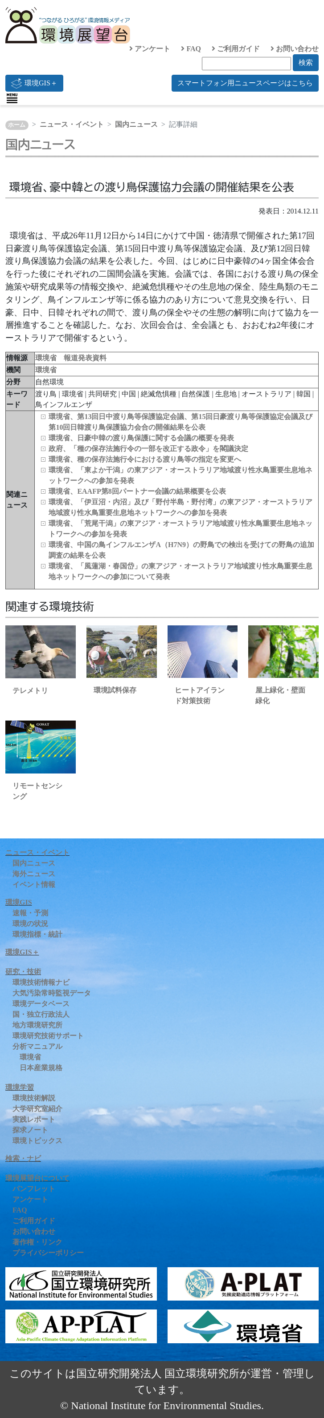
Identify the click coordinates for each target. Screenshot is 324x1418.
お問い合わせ (295, 48)
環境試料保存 (115, 690)
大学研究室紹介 (37, 1108)
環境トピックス (37, 1140)
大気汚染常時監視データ (51, 993)
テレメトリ (30, 690)
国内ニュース (136, 124)
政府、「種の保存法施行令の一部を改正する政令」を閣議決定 (148, 448)
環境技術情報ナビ (41, 982)
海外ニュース (33, 874)
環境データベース (41, 1003)
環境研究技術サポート (48, 1035)
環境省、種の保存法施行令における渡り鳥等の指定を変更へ (145, 459)
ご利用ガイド (236, 48)
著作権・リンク (37, 1242)
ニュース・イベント (72, 124)
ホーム (16, 125)
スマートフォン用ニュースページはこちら (245, 83)
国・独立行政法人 (41, 1014)
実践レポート (33, 1119)
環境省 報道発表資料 (71, 358)
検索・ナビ (23, 1158)
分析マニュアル (37, 1046)
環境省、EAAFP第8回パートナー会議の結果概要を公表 (137, 491)
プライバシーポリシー (48, 1253)
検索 (306, 62)
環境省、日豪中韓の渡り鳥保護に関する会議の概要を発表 (141, 438)
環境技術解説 (33, 1098)
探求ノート (30, 1130)
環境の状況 (30, 923)
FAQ (191, 48)
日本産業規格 (41, 1068)
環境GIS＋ (34, 83)
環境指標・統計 (37, 934)
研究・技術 (23, 971)
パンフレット (33, 1188)
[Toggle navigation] (12, 98)
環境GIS (18, 902)
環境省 (46, 370)
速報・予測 (30, 913)
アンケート (149, 48)
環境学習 (19, 1087)
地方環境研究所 (37, 1025)
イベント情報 (33, 884)
